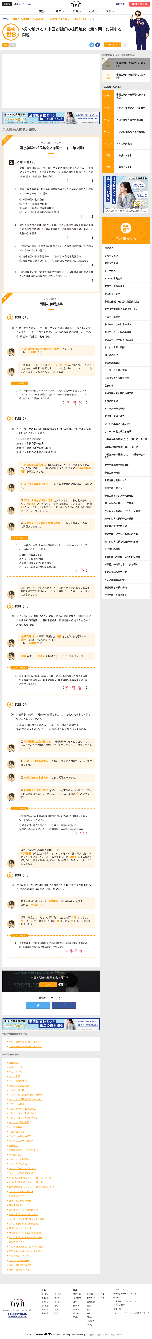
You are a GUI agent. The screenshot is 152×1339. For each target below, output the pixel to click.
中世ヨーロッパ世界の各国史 (23, 1118)
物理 (89, 1306)
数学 (59, 11)
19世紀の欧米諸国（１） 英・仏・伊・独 (30, 1177)
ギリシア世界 (15, 1071)
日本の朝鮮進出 (124, 143)
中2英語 (45, 1298)
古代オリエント (16, 1067)
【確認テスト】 (124, 155)
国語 (109, 11)
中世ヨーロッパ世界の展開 (22, 1113)
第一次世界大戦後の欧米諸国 (23, 1223)
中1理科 (57, 1294)
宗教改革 (13, 1145)
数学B (76, 1317)
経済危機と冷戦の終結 (20, 1265)
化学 (89, 1309)
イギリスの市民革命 (19, 1159)
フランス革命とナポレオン (22, 1168)
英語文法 (77, 1294)
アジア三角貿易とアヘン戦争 (130, 108)
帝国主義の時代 (16, 1196)
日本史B (90, 1317)
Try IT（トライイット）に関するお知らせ (131, 1313)
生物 (89, 1313)
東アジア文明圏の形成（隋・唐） (25, 1099)
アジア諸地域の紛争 (19, 1260)
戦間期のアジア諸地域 (20, 1228)
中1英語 (45, 1294)
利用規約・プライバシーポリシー (127, 1301)
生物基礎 (91, 1302)
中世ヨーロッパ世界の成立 (22, 1108)
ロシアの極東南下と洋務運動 (130, 131)
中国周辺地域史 (16, 1131)
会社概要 (117, 1297)
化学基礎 (91, 1298)
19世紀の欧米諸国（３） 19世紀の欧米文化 (31, 1187)
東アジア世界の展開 (19, 1122)
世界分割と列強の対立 (20, 1200)
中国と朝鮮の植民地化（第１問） (25, 1042)
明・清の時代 (15, 1127)
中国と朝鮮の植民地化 (111, 87)
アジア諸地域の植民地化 (21, 1191)
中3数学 (45, 1313)
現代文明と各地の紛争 (20, 1269)
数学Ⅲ (76, 1309)
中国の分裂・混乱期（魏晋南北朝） (27, 1095)
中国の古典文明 (16, 1090)
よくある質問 (119, 1305)
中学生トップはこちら (22, 4)
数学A (76, 1313)
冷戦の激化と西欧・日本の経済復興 (27, 1246)
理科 (76, 11)
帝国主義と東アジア (19, 1205)
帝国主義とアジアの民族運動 (23, 1210)
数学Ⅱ (76, 1306)
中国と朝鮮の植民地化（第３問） (25, 1046)
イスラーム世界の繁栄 (20, 1136)
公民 (56, 1313)
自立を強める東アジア (20, 1256)
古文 (102, 1294)
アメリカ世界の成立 (19, 1164)
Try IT (76, 4)
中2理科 (57, 1298)
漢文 (102, 1298)
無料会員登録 (139, 4)
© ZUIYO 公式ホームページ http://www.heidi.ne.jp (56, 1334)
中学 (44, 1290)
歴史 (56, 1309)
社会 (92, 11)
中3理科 (57, 1302)
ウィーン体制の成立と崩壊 (22, 1173)
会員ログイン (120, 4)
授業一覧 (117, 1309)
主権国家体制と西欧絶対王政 (23, 1150)
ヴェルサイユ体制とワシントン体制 (27, 1219)
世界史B (90, 1321)
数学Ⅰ (76, 1302)
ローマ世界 (14, 1076)
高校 (75, 1290)
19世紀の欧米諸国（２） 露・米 (27, 1182)
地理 (56, 1306)
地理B (89, 1325)
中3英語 (45, 1302)
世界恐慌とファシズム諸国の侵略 (25, 1233)
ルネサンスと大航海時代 (21, 1141)
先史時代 (13, 1062)
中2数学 (45, 1309)
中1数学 (45, 1306)
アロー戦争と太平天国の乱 (129, 120)
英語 (42, 11)
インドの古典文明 (18, 1081)
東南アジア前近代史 (19, 1085)
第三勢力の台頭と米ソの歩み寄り (25, 1251)
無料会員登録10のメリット (125, 1294)
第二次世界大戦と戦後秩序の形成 (25, 1237)
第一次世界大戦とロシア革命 (23, 1214)
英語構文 (77, 1298)
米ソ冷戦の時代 (16, 1242)
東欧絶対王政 (15, 1154)
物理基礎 (91, 1294)
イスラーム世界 (16, 1104)
